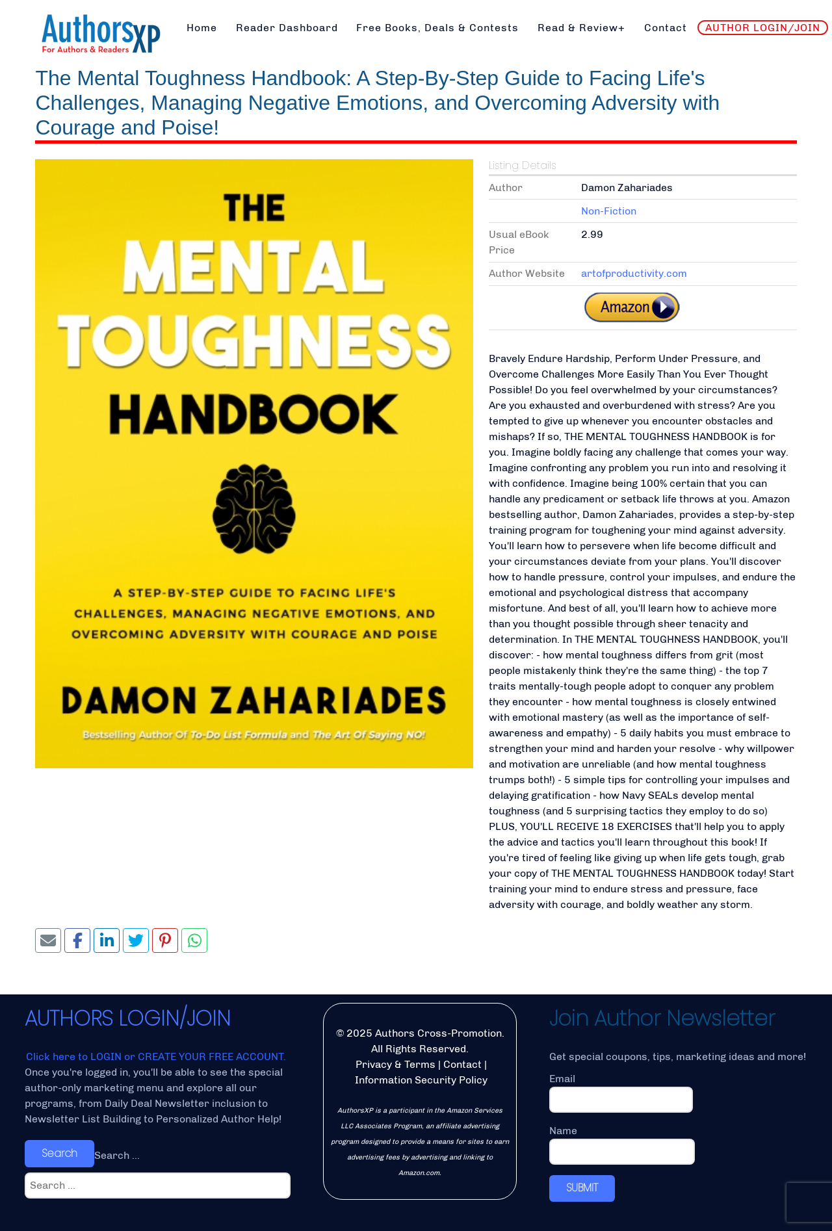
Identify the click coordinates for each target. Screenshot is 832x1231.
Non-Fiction (608, 211)
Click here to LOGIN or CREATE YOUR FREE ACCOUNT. (156, 1056)
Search (59, 1153)
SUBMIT (582, 1187)
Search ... (117, 1155)
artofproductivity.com (634, 273)
